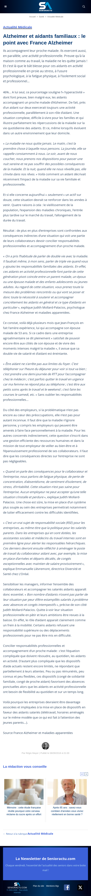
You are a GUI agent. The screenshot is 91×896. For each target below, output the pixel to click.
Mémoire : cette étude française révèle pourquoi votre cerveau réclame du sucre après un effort (23, 811)
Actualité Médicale (55, 17)
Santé (41, 17)
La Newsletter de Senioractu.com (45, 858)
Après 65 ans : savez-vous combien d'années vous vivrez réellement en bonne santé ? (67, 811)
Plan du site (39, 886)
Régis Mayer (32, 753)
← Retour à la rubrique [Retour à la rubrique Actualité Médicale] (28, 833)
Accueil (32, 17)
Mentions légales (54, 886)
